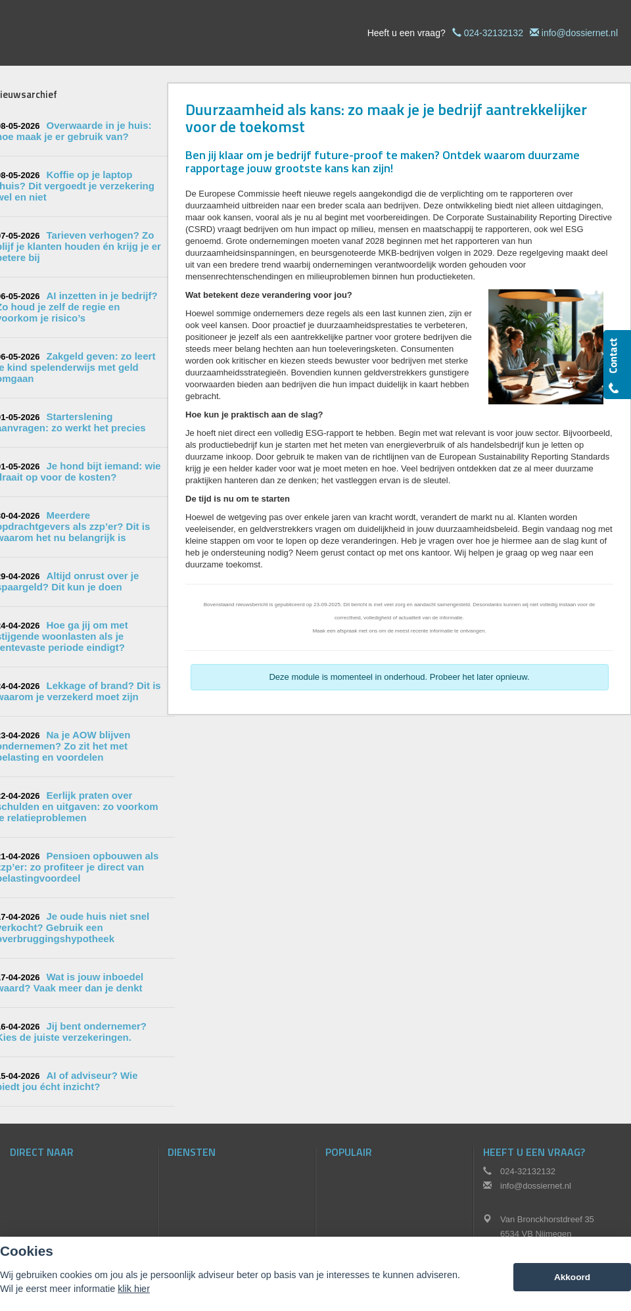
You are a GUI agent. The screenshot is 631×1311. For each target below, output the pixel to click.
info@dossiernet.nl (580, 33)
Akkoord (572, 1277)
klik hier (134, 1288)
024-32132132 (493, 33)
